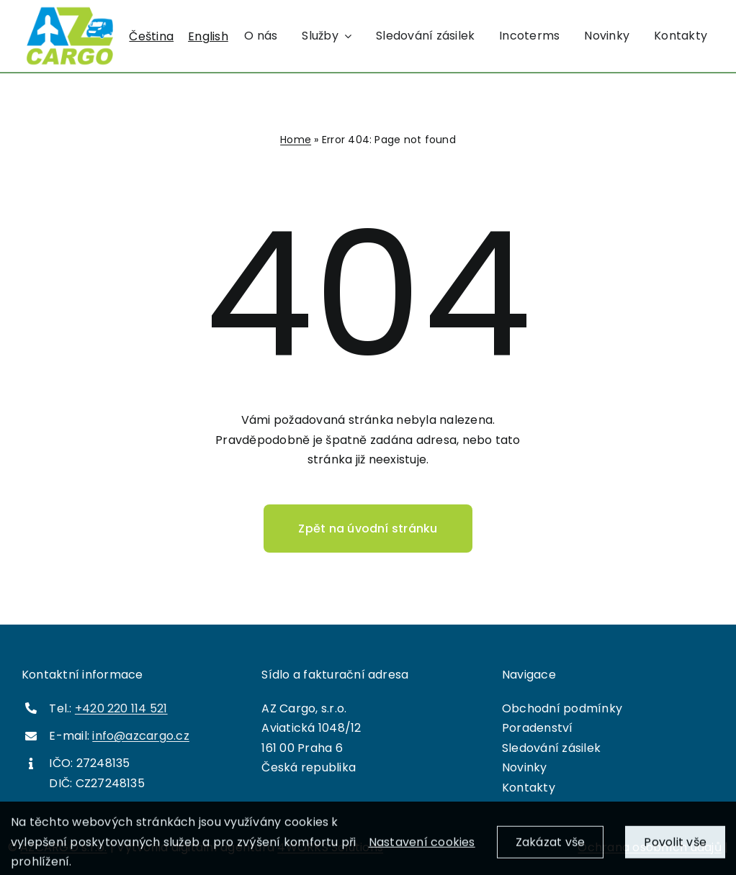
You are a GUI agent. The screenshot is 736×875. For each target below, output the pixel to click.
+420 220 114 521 (121, 708)
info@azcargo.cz (140, 735)
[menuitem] (151, 37)
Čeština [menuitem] (151, 35)
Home (295, 139)
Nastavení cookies (422, 848)
